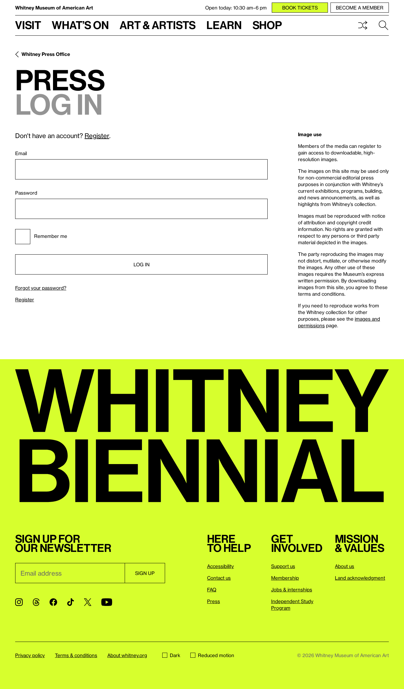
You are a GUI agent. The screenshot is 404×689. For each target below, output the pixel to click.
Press (213, 601)
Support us (283, 566)
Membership (285, 578)
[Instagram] (19, 602)
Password (26, 193)
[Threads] (36, 602)
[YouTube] (106, 602)
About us (344, 566)
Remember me (41, 236)
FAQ (211, 589)
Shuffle (363, 25)
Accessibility (220, 566)
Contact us (219, 578)
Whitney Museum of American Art (54, 7)
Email (21, 153)
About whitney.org (127, 655)
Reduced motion (212, 655)
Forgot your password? (40, 288)
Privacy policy (30, 655)
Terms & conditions (76, 655)
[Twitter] (87, 602)
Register (97, 135)
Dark (171, 655)
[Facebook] (53, 602)
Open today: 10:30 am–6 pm (236, 7)
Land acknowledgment (360, 578)
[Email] (70, 573)
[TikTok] (70, 602)
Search (383, 25)
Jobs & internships (291, 589)
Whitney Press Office (45, 54)
